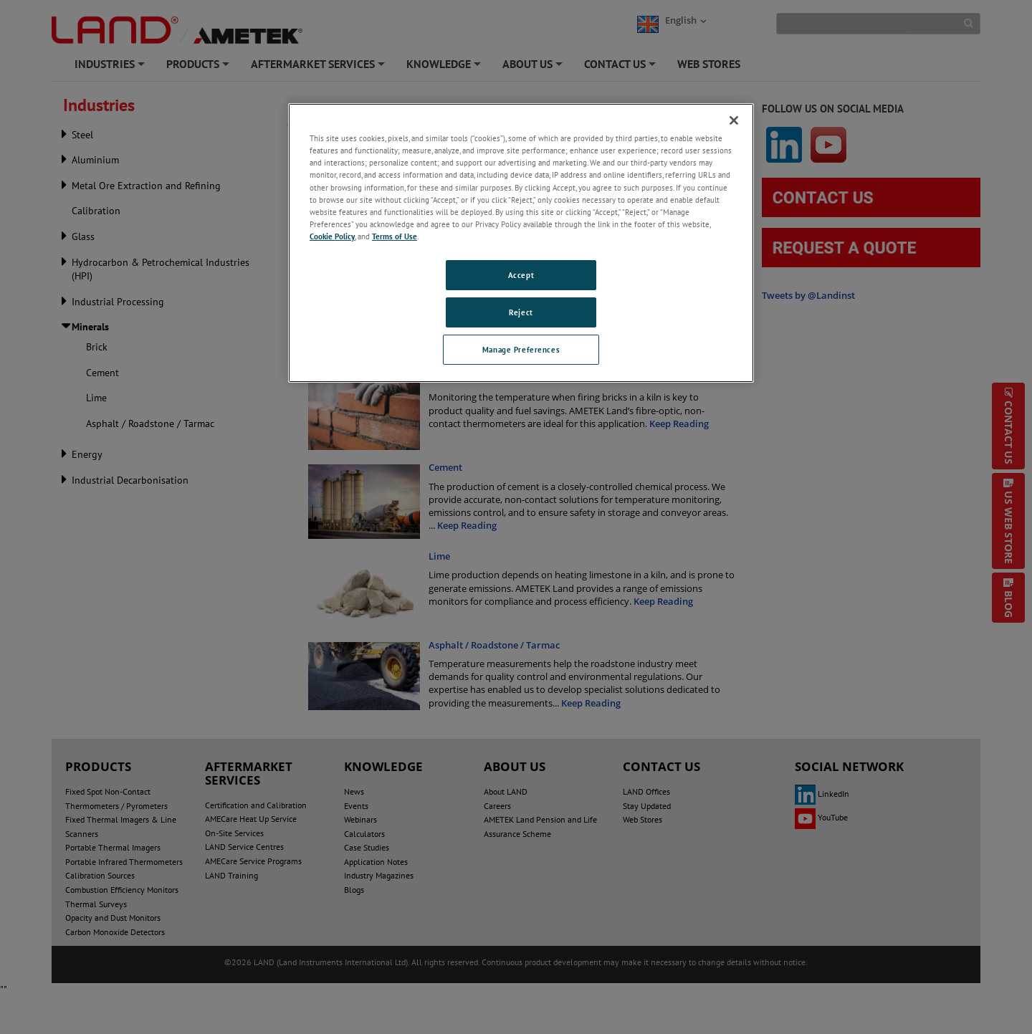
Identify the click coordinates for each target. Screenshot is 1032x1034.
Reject (520, 312)
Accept (521, 274)
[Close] (734, 120)
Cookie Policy (332, 236)
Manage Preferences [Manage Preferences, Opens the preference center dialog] (521, 349)
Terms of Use (394, 236)
